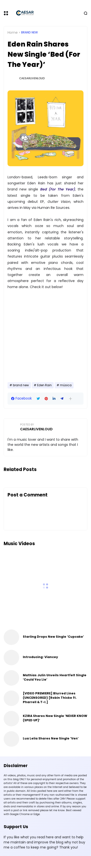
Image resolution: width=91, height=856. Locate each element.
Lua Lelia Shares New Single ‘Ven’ (51, 738)
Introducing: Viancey (40, 657)
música (66, 385)
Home (13, 32)
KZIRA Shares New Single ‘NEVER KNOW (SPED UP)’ (55, 718)
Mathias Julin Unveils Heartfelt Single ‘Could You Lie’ (54, 677)
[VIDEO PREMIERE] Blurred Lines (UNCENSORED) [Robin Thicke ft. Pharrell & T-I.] (50, 697)
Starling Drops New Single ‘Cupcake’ (53, 637)
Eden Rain (44, 385)
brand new (29, 32)
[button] (70, 398)
